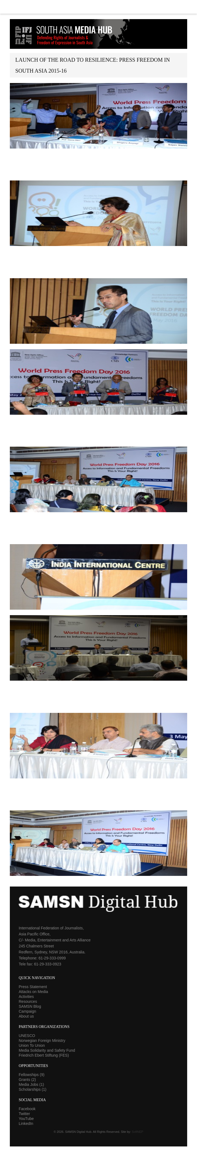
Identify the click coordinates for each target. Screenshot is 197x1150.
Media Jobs (31, 1084)
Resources (28, 1001)
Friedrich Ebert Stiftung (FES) (44, 1055)
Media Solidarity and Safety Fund (47, 1050)
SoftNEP (137, 1131)
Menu (98, 7)
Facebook (27, 1109)
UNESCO (27, 1036)
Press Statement (33, 987)
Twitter (24, 1114)
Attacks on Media (33, 992)
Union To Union (32, 1045)
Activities (26, 996)
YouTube (26, 1119)
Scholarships (32, 1089)
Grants (27, 1079)
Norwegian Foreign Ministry (42, 1040)
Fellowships (31, 1075)
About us (26, 1016)
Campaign (27, 1011)
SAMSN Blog (30, 1006)
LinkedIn (26, 1123)
